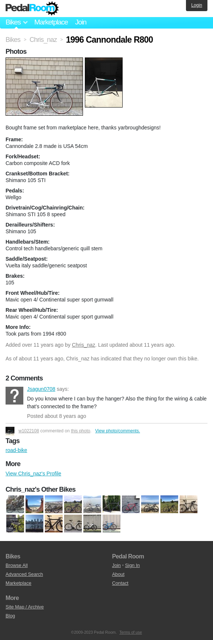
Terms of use (130, 632)
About (118, 574)
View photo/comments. (117, 430)
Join (80, 22)
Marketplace (50, 22)
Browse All (17, 565)
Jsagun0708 (14, 396)
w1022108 (29, 430)
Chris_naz (83, 345)
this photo (80, 430)
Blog (10, 615)
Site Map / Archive (25, 607)
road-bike (16, 450)
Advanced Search (24, 574)
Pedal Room (32, 8)
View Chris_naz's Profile (33, 473)
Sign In (132, 565)
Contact (120, 583)
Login (196, 5)
